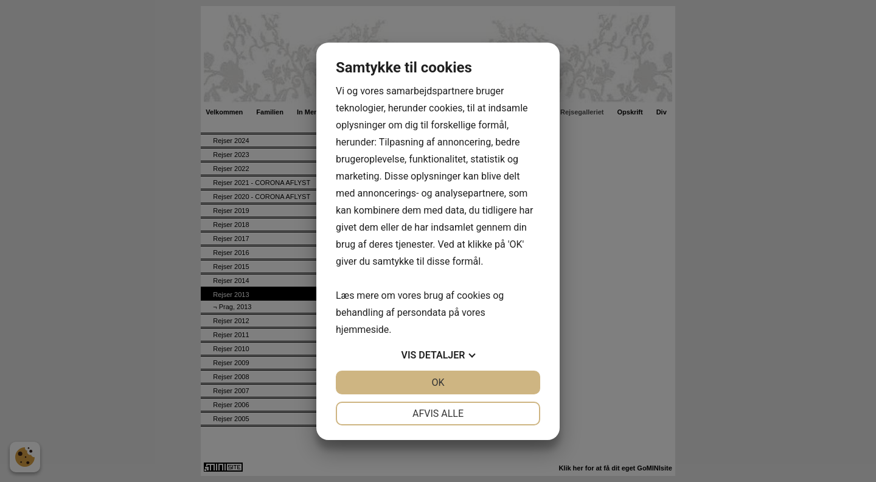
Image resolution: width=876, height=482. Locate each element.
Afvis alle (438, 413)
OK (437, 382)
